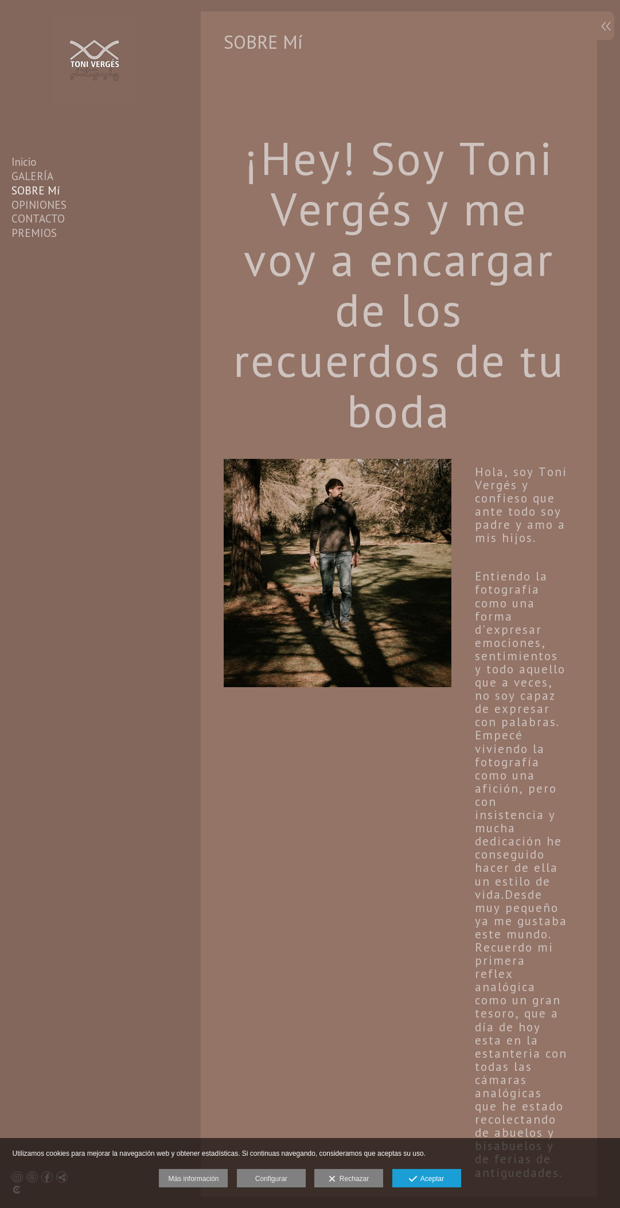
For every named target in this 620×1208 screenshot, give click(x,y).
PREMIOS (34, 233)
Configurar (271, 1179)
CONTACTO (38, 218)
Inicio (24, 162)
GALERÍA (32, 176)
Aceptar (426, 1179)
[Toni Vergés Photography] (94, 111)
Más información (193, 1179)
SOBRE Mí (35, 190)
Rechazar (349, 1179)
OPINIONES (39, 205)
